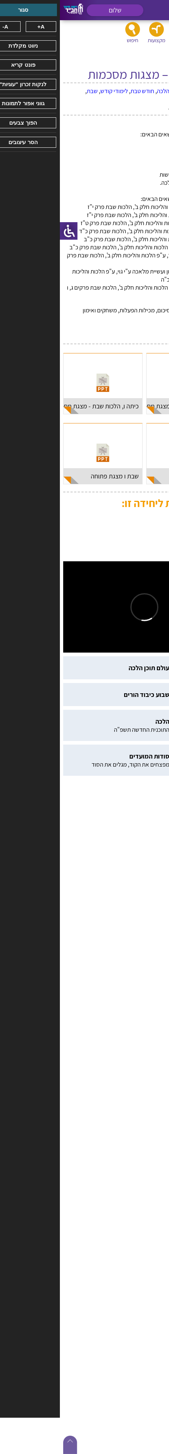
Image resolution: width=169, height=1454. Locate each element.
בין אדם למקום (129, 91)
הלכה (103, 91)
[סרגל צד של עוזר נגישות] (9, 231)
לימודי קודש (54, 91)
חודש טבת (82, 91)
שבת (32, 91)
